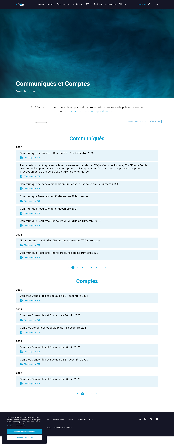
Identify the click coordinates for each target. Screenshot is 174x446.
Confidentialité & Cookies (107, 428)
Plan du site (53, 428)
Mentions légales (71, 428)
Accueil (19, 91)
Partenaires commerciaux (106, 4)
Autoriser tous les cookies (24, 431)
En (157, 5)
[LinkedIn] (135, 428)
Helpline (87, 428)
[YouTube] (156, 428)
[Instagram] (142, 428)
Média (90, 4)
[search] (149, 4)
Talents (122, 4)
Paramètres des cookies (24, 437)
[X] (149, 428)
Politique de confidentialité (16, 425)
